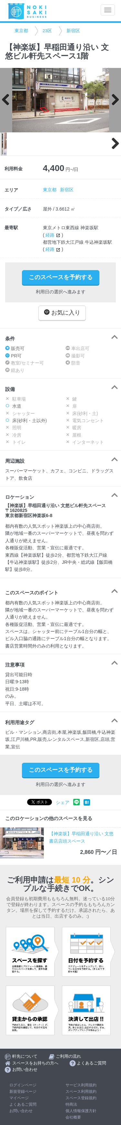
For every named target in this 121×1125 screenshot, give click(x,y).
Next (112, 100)
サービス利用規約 (81, 1085)
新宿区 (73, 30)
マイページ (19, 1098)
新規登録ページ (22, 1091)
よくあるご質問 (22, 1104)
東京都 (21, 30)
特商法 (71, 1104)
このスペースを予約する (61, 277)
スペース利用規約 (81, 1091)
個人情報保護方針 (81, 1111)
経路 (53, 235)
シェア (62, 802)
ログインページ (22, 1085)
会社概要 (73, 1117)
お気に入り (62, 312)
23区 (47, 30)
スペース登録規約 (81, 1098)
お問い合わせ (21, 1111)
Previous (8, 100)
